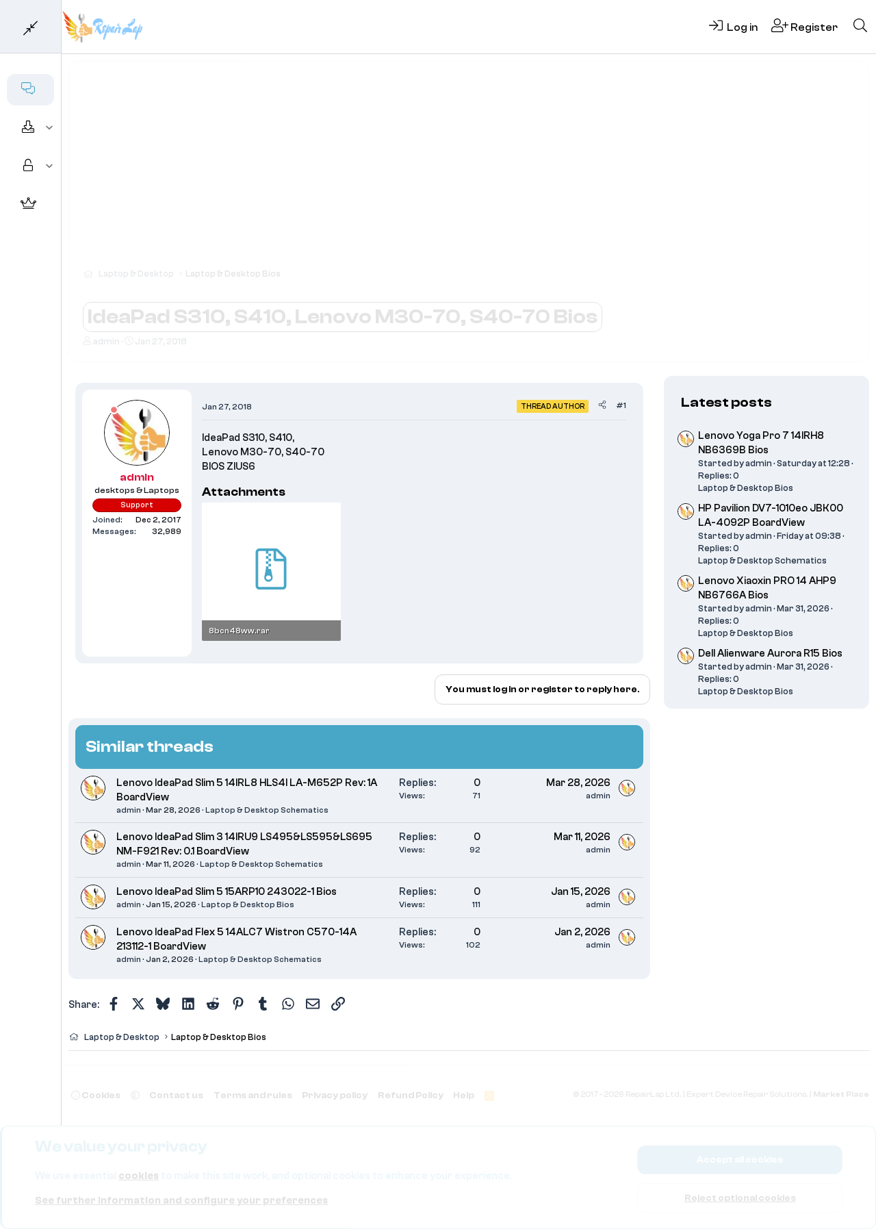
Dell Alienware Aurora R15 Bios (770, 653)
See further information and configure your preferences (181, 1200)
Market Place (841, 1094)
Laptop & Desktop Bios (247, 904)
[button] (49, 128)
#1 (621, 405)
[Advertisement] (469, 171)
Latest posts (726, 402)
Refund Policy (410, 1095)
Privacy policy (335, 1095)
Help (463, 1095)
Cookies (95, 1095)
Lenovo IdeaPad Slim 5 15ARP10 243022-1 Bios (226, 892)
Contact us (176, 1095)
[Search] (860, 26)
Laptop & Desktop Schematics (266, 810)
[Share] (602, 406)
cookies (138, 1176)
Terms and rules (253, 1095)
